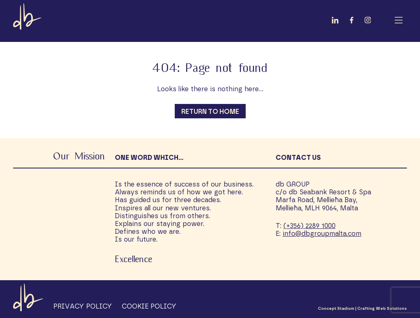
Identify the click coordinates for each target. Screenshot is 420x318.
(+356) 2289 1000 (309, 226)
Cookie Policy (149, 306)
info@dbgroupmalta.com (322, 233)
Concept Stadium (336, 308)
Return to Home (210, 111)
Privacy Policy (82, 306)
